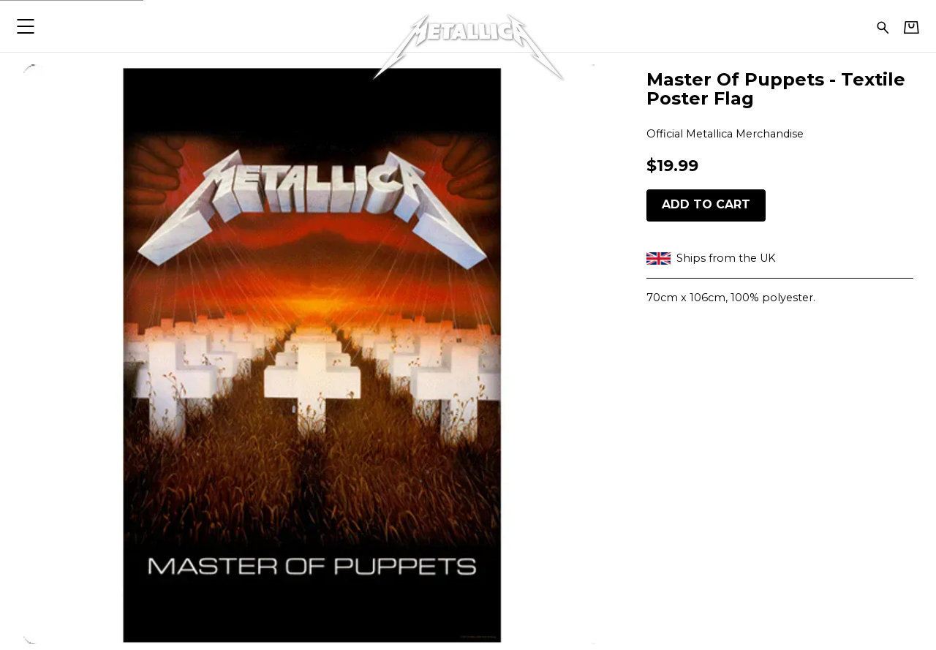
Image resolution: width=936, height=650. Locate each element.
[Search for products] (883, 26)
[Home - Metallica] (468, 26)
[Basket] (911, 27)
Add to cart (706, 204)
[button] (25, 26)
